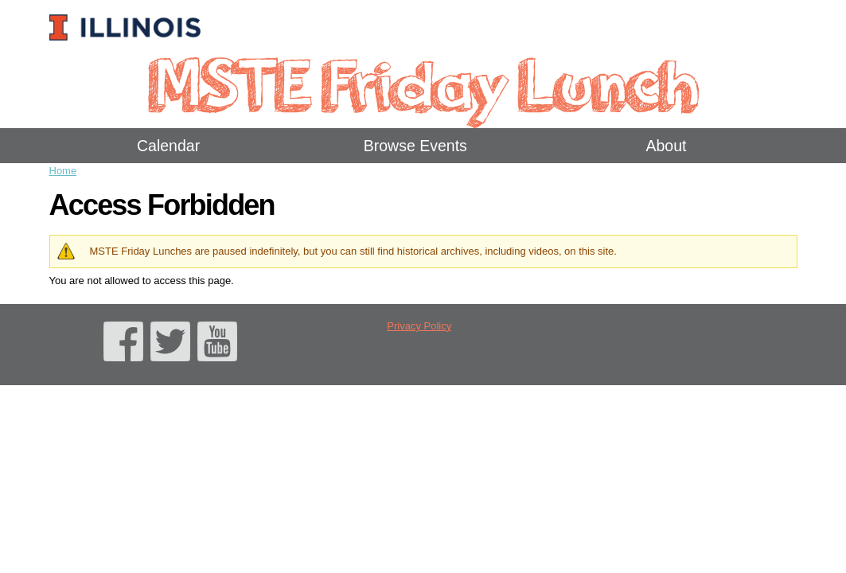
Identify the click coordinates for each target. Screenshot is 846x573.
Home (63, 171)
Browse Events (415, 145)
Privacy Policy (419, 326)
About (665, 145)
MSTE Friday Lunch (423, 83)
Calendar (168, 145)
